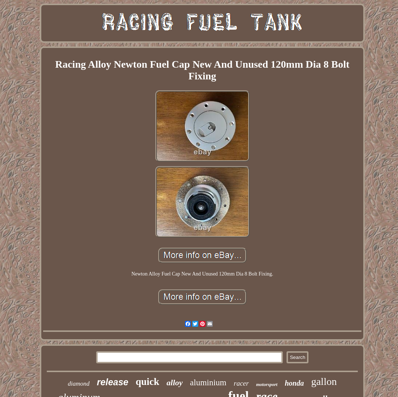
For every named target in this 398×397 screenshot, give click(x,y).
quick (147, 381)
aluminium (208, 382)
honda (294, 383)
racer (241, 383)
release (112, 382)
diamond (79, 383)
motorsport (267, 384)
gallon (324, 381)
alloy (175, 382)
